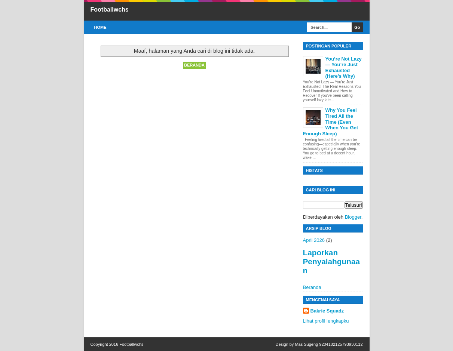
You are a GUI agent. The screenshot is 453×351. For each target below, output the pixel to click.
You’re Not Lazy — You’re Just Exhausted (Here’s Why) (343, 67)
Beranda (194, 65)
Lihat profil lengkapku (326, 321)
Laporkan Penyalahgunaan (331, 261)
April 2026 (314, 240)
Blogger (353, 217)
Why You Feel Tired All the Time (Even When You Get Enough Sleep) (330, 121)
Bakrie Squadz (327, 311)
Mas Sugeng (306, 344)
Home (100, 27)
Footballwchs (110, 9)
